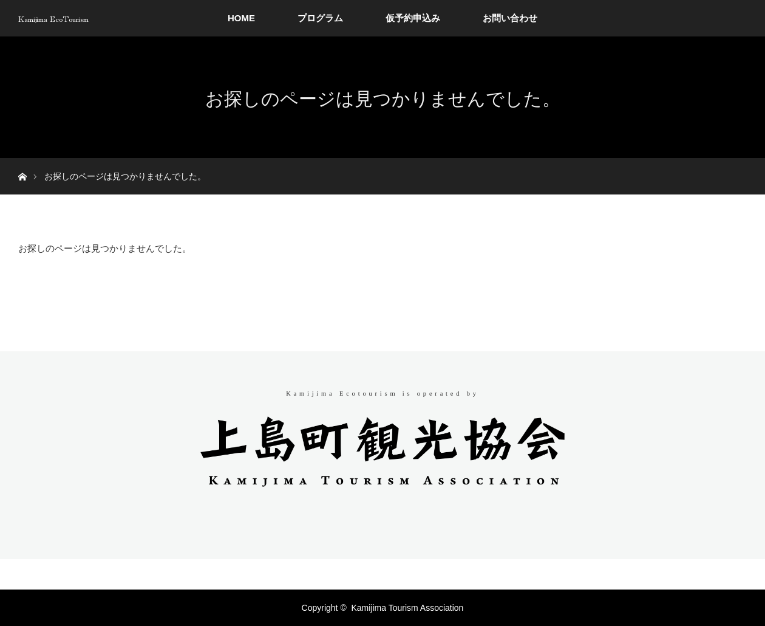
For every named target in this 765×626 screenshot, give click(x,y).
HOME (241, 18)
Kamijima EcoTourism (53, 18)
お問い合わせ (510, 18)
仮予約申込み (413, 18)
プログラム (320, 18)
